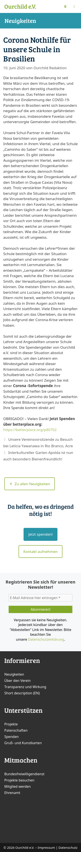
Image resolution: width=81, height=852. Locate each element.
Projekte (11, 724)
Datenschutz (68, 847)
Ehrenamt (12, 792)
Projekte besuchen (19, 780)
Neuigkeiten (14, 674)
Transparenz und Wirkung (25, 686)
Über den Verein (17, 680)
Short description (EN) (22, 693)
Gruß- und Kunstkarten (23, 743)
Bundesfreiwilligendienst (24, 774)
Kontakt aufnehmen (40, 551)
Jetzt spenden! (40, 534)
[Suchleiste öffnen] (65, 6)
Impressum (46, 847)
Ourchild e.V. (20, 6)
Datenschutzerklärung (46, 639)
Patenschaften (16, 730)
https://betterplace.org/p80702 (30, 429)
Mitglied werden (17, 786)
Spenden (11, 736)
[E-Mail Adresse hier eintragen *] (40, 597)
